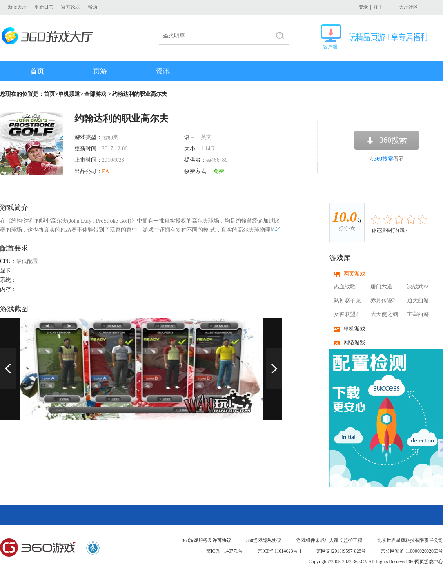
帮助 (92, 7)
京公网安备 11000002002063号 (412, 551)
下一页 (274, 368)
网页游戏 (354, 274)
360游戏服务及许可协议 (206, 540)
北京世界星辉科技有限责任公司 (410, 540)
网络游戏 (354, 342)
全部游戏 (95, 94)
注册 (378, 7)
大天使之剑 (384, 314)
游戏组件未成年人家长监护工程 (329, 540)
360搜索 (393, 140)
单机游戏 (354, 329)
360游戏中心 (38, 548)
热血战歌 (345, 287)
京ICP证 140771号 (224, 551)
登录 (363, 7)
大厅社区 (408, 7)
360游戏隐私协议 (263, 540)
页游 (100, 71)
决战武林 (418, 287)
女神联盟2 (346, 314)
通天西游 (418, 300)
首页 (37, 71)
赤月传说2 (382, 300)
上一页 (8, 368)
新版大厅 (17, 7)
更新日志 (43, 7)
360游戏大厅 (49, 36)
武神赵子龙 (347, 300)
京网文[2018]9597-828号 (341, 551)
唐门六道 (381, 287)
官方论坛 (70, 7)
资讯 (163, 71)
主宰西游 (418, 314)
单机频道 (69, 94)
